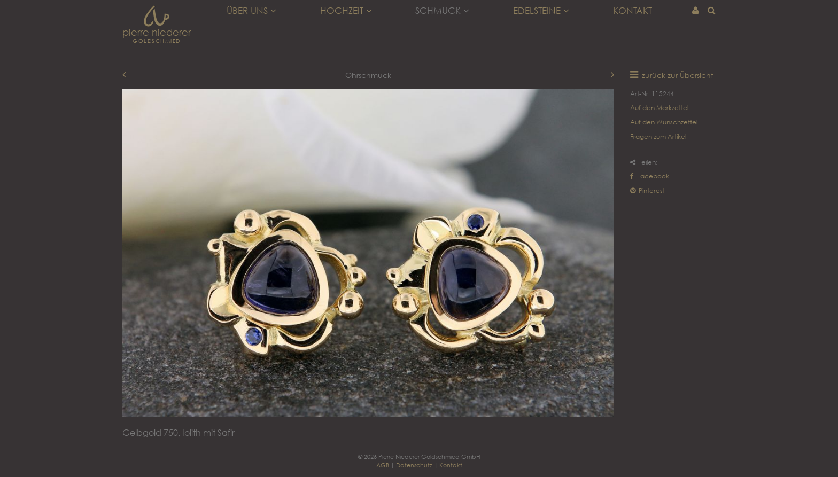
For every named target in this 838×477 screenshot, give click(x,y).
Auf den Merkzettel (659, 108)
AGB (382, 465)
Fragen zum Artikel (658, 136)
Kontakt (632, 10)
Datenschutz (414, 465)
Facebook (649, 176)
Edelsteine (541, 10)
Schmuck (442, 10)
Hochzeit (346, 10)
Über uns (251, 10)
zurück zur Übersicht (677, 75)
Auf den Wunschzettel (663, 122)
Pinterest (647, 190)
